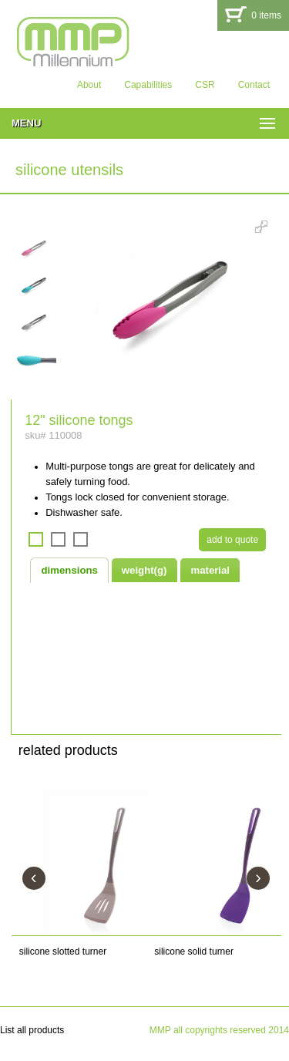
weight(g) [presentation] (144, 570)
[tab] (69, 569)
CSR (204, 84)
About (89, 84)
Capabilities (148, 84)
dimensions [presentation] (70, 570)
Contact (254, 84)
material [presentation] (210, 570)
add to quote (232, 539)
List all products (32, 1030)
